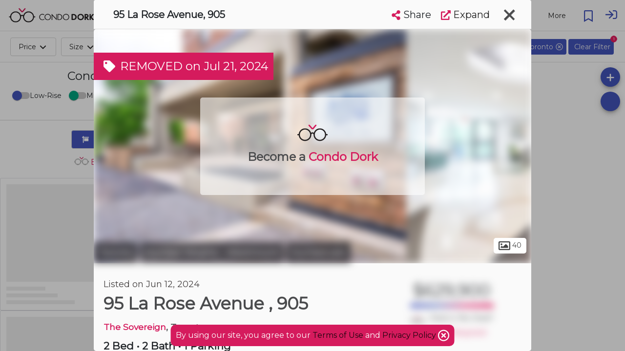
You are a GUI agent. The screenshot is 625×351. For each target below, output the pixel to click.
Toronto (116, 252)
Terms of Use (337, 335)
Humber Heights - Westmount (212, 252)
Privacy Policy (410, 335)
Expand (465, 14)
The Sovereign (135, 327)
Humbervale (318, 252)
